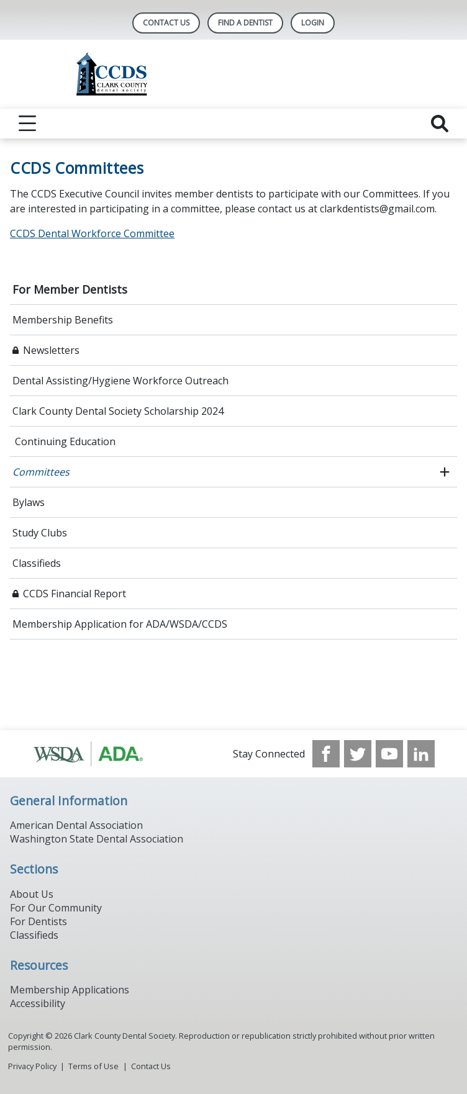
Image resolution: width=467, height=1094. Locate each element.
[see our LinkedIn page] (421, 753)
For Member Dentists (69, 289)
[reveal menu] (27, 123)
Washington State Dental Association (96, 839)
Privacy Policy (32, 1066)
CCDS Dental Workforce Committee (92, 233)
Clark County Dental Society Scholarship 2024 (118, 411)
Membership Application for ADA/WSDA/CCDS (119, 624)
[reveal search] (439, 123)
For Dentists (38, 921)
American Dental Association (76, 825)
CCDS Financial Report (74, 593)
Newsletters (51, 350)
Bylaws (28, 502)
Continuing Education (64, 441)
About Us (31, 894)
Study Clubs (39, 533)
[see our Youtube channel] (389, 753)
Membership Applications (69, 990)
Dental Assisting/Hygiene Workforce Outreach (120, 380)
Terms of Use (93, 1066)
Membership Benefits (62, 320)
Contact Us (166, 22)
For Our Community (56, 908)
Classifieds (36, 563)
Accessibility (37, 1003)
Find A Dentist (245, 22)
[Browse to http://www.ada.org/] (95, 753)
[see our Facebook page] (326, 753)
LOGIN (312, 22)
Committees (41, 472)
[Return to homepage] (233, 74)
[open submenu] (445, 471)
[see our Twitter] (357, 753)
